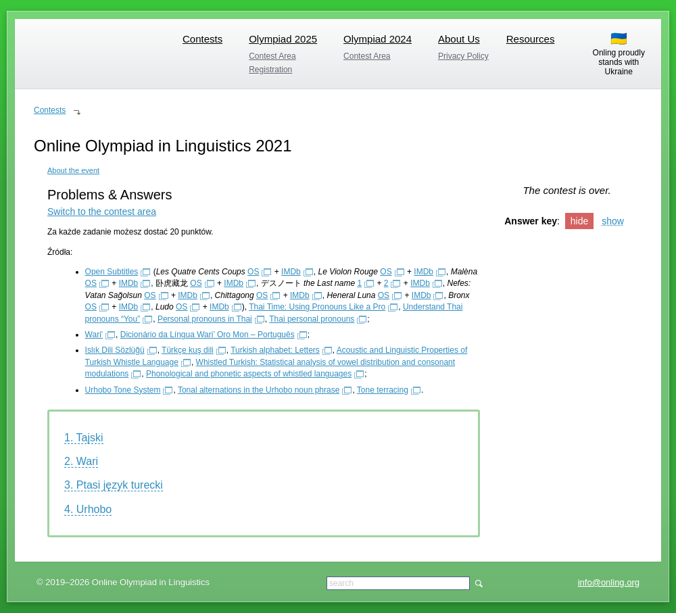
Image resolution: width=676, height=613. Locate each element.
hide (579, 221)
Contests (202, 39)
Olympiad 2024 (377, 39)
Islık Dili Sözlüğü (115, 350)
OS (253, 271)
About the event (73, 170)
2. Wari (81, 461)
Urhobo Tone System (123, 390)
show (613, 221)
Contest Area (272, 56)
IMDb (291, 271)
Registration (270, 69)
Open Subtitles (112, 271)
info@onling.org (608, 582)
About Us (459, 39)
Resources (530, 39)
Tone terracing (382, 390)
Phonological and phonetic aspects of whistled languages (249, 373)
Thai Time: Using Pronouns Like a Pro (317, 307)
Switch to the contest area (101, 211)
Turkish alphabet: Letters (275, 350)
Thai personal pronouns (311, 319)
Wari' (94, 334)
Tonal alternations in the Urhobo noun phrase (259, 390)
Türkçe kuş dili (188, 350)
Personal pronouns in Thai (205, 319)
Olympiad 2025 (283, 39)
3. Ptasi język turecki (113, 485)
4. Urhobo (88, 509)
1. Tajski (83, 437)
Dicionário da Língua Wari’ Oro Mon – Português (207, 334)
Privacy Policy (463, 56)
